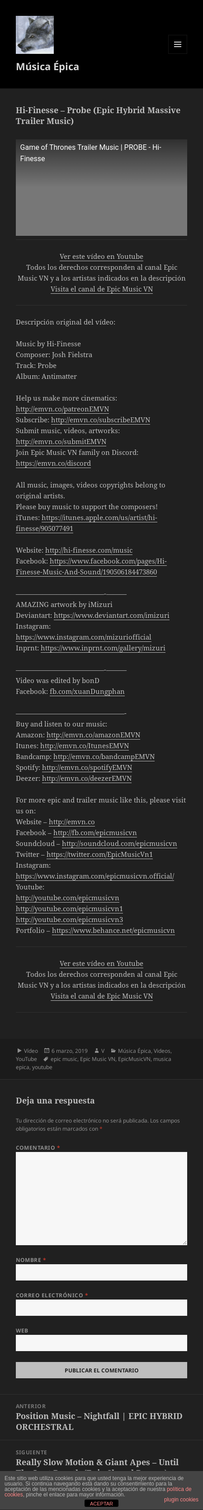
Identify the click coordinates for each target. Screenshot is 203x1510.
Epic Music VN (97, 1059)
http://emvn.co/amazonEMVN (93, 734)
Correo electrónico (52, 1295)
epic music (64, 1059)
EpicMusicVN (134, 1059)
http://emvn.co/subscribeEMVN (100, 419)
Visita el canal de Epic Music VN (102, 288)
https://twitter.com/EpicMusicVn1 (100, 854)
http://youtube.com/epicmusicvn (67, 897)
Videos (162, 1051)
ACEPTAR (101, 1503)
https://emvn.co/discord (53, 463)
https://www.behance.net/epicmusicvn (113, 930)
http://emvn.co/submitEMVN (61, 441)
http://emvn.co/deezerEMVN (87, 778)
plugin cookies (181, 1499)
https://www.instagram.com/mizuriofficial (83, 636)
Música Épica (47, 66)
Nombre (31, 1260)
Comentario (38, 1148)
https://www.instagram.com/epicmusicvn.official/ (95, 875)
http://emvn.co (72, 821)
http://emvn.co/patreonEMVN (62, 408)
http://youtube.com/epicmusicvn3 (69, 919)
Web (22, 1330)
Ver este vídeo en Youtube (101, 256)
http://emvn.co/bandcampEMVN (104, 756)
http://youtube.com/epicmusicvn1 (69, 908)
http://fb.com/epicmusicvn (95, 832)
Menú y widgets (178, 53)
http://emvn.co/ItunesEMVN (84, 745)
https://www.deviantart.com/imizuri (112, 615)
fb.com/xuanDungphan (87, 691)
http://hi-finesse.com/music (88, 549)
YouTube (26, 1059)
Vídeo (31, 1051)
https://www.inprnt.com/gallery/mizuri (103, 647)
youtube (42, 1067)
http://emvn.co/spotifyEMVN (87, 767)
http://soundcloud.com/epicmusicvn (119, 843)
